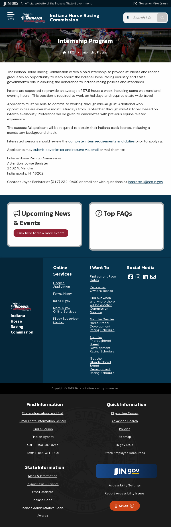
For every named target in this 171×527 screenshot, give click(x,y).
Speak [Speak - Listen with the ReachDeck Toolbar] (124, 506)
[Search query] (144, 17)
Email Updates (42, 492)
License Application (61, 284)
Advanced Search (125, 421)
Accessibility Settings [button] (125, 485)
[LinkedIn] (145, 277)
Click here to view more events (40, 233)
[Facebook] (130, 277)
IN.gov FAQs (124, 445)
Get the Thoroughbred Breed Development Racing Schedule (102, 344)
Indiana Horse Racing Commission (74, 17)
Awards (42, 516)
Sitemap (124, 437)
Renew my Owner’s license (101, 289)
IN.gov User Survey (124, 413)
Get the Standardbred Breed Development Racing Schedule (102, 365)
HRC (71, 52)
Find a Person (43, 429)
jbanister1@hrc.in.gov (145, 181)
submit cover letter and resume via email (66, 149)
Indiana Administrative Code (43, 508)
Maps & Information (42, 476)
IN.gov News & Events (43, 484)
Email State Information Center (43, 421)
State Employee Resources (124, 453)
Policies (124, 429)
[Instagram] (138, 277)
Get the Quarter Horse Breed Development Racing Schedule (102, 324)
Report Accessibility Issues (125, 493)
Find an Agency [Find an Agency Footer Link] (43, 437)
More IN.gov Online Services (64, 309)
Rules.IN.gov (61, 301)
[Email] (153, 277)
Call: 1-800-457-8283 (42, 445)
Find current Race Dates (103, 278)
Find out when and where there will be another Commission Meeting (102, 305)
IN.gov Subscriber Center (66, 320)
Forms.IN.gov (62, 294)
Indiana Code (43, 500)
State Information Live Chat (42, 413)
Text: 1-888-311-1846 (43, 453)
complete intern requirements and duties (101, 141)
